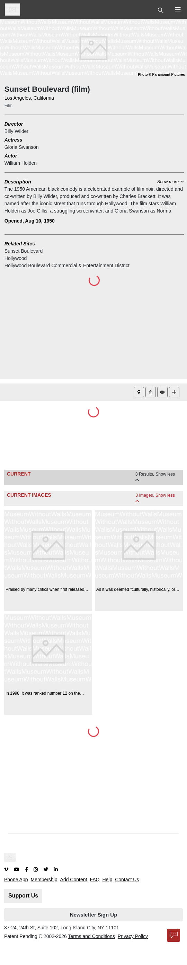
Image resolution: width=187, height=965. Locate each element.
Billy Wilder (16, 131)
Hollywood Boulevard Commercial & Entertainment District (67, 265)
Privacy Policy (133, 936)
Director (14, 124)
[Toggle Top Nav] (161, 9)
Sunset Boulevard (24, 251)
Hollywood (16, 258)
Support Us (23, 896)
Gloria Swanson (22, 147)
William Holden (21, 163)
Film (8, 105)
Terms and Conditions (91, 936)
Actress (13, 140)
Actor (11, 156)
